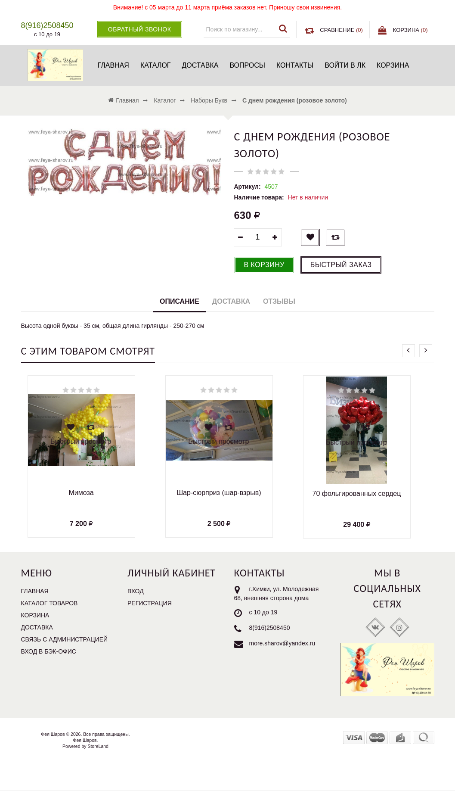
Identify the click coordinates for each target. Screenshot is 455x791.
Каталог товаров (49, 603)
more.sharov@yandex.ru (282, 643)
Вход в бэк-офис (48, 651)
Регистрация (149, 603)
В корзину (264, 264)
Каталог (155, 65)
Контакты (294, 65)
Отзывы (279, 301)
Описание (179, 301)
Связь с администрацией (64, 639)
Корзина (393, 65)
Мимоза (80, 492)
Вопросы (247, 65)
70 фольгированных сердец (357, 493)
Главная (113, 65)
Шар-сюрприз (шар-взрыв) (218, 492)
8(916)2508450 (269, 627)
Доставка (200, 65)
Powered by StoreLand (85, 746)
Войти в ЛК (345, 65)
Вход (135, 591)
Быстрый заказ (341, 264)
